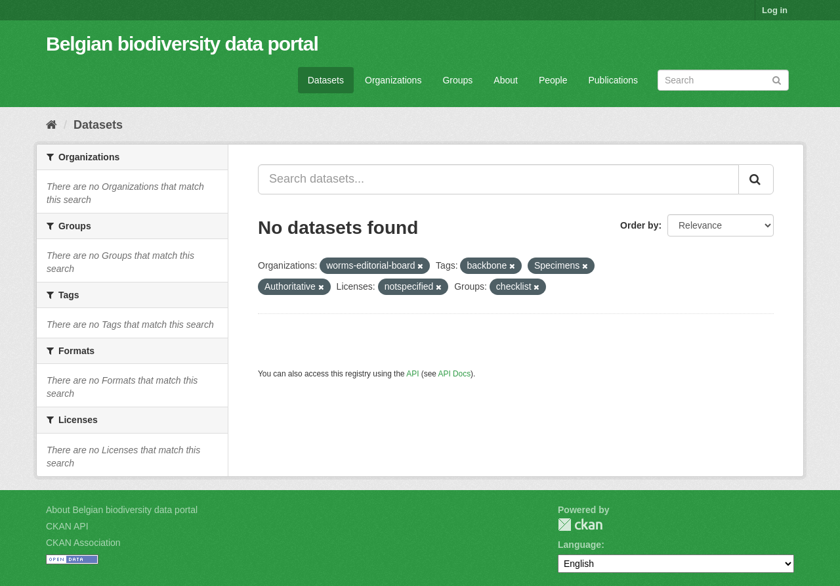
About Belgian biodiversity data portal (122, 510)
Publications (614, 80)
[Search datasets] (723, 80)
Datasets (326, 80)
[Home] (51, 124)
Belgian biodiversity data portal (182, 44)
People (553, 80)
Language (579, 544)
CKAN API (67, 526)
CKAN (580, 524)
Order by (639, 225)
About (506, 80)
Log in (775, 10)
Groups (457, 80)
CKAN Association (83, 542)
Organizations (393, 80)
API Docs (454, 373)
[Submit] (776, 79)
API (412, 373)
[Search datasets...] (498, 179)
